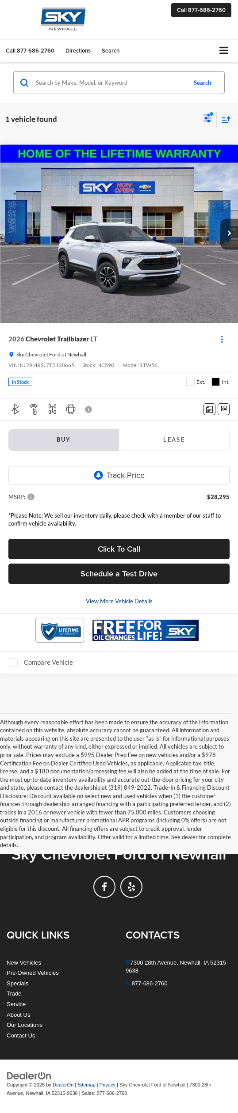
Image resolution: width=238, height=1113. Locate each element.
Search (202, 82)
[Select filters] (207, 119)
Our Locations (24, 1025)
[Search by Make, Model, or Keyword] (110, 82)
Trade (14, 993)
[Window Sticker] (224, 409)
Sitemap (86, 1084)
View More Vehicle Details (119, 601)
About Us (18, 1014)
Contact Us (21, 1035)
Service (16, 1004)
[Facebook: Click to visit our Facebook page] (104, 887)
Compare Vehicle (48, 662)
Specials (17, 983)
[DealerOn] (29, 1075)
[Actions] (222, 339)
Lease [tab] (174, 439)
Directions (78, 50)
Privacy (107, 1084)
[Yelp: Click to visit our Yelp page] (131, 887)
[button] (201, 10)
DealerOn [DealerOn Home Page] (63, 1084)
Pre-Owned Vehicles (33, 972)
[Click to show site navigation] (224, 51)
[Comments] (209, 409)
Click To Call (119, 548)
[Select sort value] (224, 119)
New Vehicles (24, 962)
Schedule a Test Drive (119, 573)
